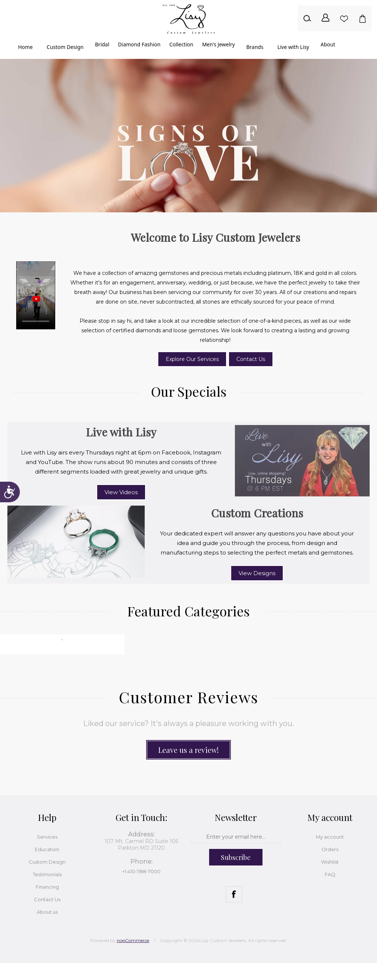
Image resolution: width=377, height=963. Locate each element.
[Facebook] (234, 894)
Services (47, 837)
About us (47, 912)
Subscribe (236, 857)
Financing (47, 887)
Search (307, 18)
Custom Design (47, 862)
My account (330, 837)
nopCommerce (133, 940)
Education (47, 849)
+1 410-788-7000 (141, 871)
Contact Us (250, 359)
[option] (188, 135)
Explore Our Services (192, 359)
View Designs (257, 573)
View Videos (121, 492)
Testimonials (47, 874)
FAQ (330, 874)
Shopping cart (362, 18)
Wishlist (344, 18)
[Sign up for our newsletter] (235, 837)
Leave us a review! (188, 750)
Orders (329, 849)
